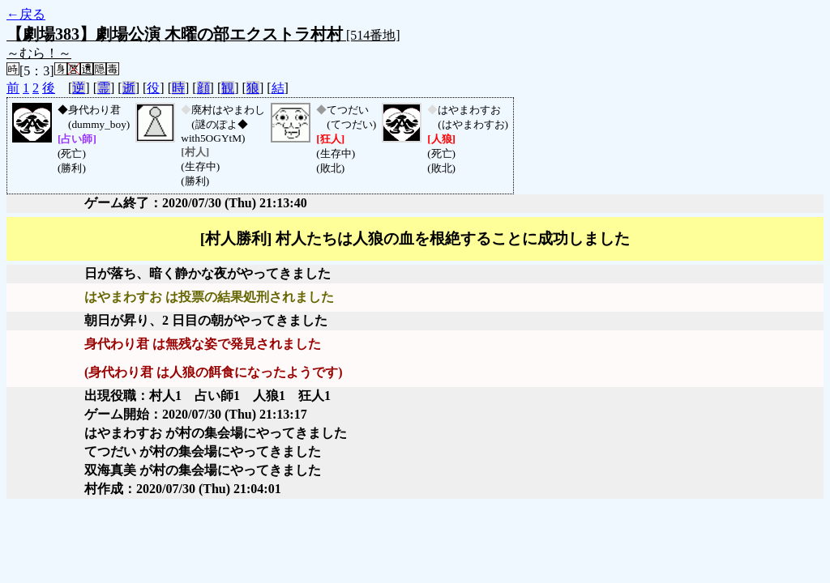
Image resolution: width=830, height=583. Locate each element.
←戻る (25, 14)
